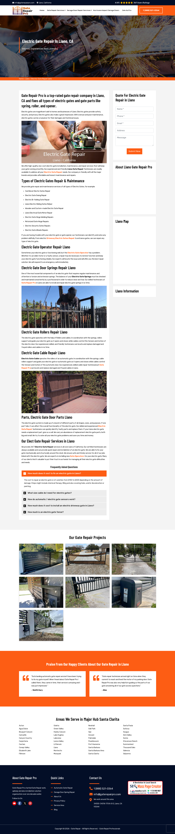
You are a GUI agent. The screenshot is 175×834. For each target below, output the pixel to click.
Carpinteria (23, 741)
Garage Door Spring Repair (64, 792)
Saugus (126, 732)
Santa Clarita (93, 754)
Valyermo (127, 754)
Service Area (59, 805)
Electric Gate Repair (53, 172)
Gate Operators (77, 456)
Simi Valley (127, 735)
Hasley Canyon (59, 732)
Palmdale (92, 738)
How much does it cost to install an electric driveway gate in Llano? (61, 505)
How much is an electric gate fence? (46, 512)
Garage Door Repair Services (78, 10)
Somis (125, 738)
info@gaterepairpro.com (23, 3)
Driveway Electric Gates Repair (61, 238)
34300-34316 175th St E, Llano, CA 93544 (108, 805)
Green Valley (59, 729)
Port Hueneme (94, 744)
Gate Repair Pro (28, 283)
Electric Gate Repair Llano (41, 79)
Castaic (22, 744)
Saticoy (126, 729)
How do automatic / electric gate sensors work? (51, 499)
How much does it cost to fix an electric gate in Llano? (54, 473)
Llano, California (44, 3)
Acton (21, 726)
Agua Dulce (23, 729)
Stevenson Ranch (130, 741)
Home (39, 10)
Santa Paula (128, 726)
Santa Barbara (94, 747)
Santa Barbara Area (96, 751)
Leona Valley (59, 741)
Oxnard (91, 735)
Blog (55, 810)
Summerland (128, 744)
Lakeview (57, 738)
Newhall (91, 726)
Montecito (58, 751)
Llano (27, 79)
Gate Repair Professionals (109, 829)
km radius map (134, 252)
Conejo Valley (24, 747)
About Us (57, 797)
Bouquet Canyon (25, 732)
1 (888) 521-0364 (151, 10)
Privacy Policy (59, 801)
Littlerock (58, 744)
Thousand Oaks (129, 747)
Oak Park (91, 729)
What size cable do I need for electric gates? (50, 493)
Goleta (56, 726)
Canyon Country (25, 738)
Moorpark (57, 754)
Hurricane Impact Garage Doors (107, 10)
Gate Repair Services (53, 10)
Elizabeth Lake (25, 751)
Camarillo (22, 735)
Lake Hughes (59, 735)
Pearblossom (93, 741)
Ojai (89, 732)
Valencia (126, 751)
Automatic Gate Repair (63, 788)
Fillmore (22, 754)
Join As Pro (129, 10)
